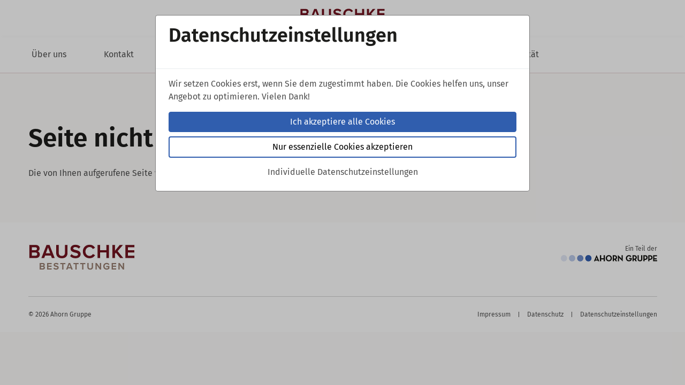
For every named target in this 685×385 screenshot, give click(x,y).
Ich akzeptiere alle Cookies (342, 122)
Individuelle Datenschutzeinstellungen (343, 172)
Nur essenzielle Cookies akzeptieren (342, 147)
